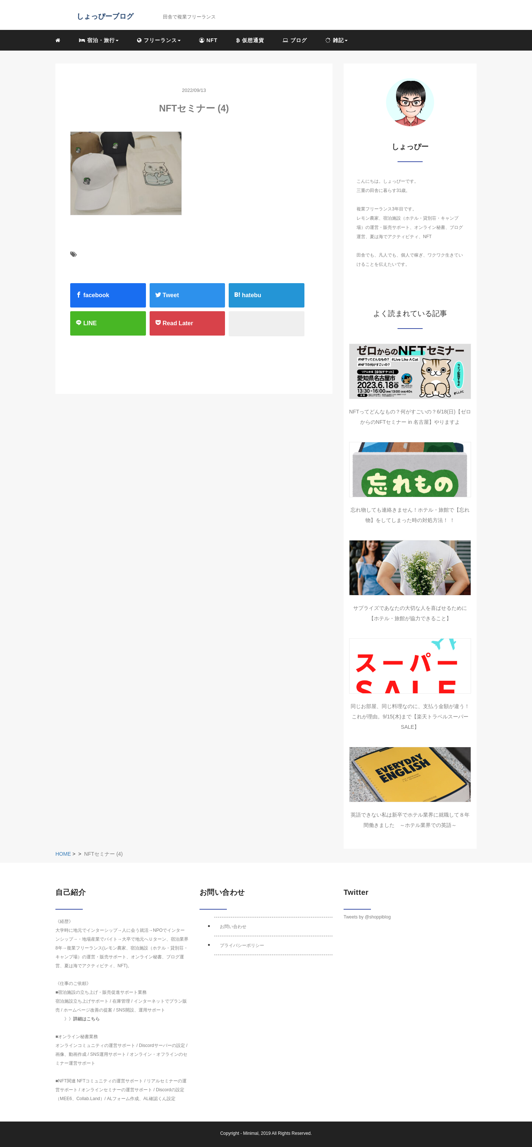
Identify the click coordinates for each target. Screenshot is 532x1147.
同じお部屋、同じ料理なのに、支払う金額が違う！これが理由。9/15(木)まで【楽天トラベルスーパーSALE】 (410, 716)
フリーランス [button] (159, 40)
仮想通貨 (250, 40)
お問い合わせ (233, 926)
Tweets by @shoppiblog (367, 917)
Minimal (250, 1133)
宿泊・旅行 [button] (99, 40)
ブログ (295, 40)
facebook (92, 295)
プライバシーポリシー (242, 945)
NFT (208, 40)
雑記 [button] (336, 40)
